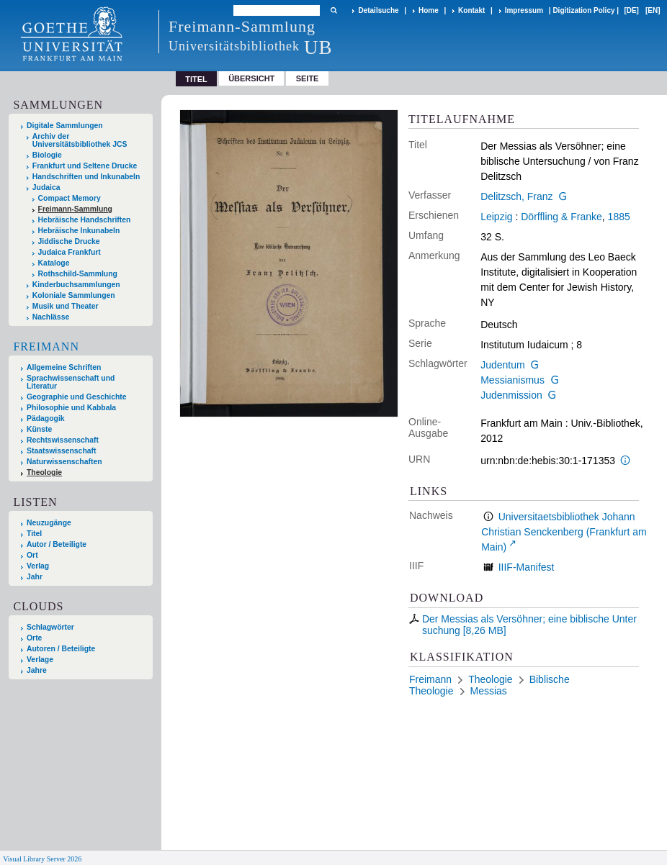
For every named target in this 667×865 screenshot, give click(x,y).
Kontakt (471, 10)
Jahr (34, 577)
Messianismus (512, 380)
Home (428, 10)
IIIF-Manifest (526, 567)
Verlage (40, 660)
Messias (488, 691)
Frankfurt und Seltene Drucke (85, 166)
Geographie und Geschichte (77, 397)
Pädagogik (46, 418)
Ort (32, 555)
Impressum (524, 10)
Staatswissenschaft (61, 451)
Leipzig (496, 216)
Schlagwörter (50, 627)
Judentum (502, 365)
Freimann (46, 346)
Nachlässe (50, 317)
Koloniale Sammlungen (73, 295)
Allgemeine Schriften (64, 367)
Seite (307, 78)
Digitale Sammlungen (65, 126)
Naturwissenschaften (64, 462)
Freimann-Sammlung (75, 209)
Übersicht (251, 78)
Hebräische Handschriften (84, 220)
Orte (34, 638)
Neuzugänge (49, 523)
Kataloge (54, 263)
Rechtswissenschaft (63, 440)
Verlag (38, 566)
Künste (39, 429)
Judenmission (511, 395)
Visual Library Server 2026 (42, 859)
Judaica (46, 187)
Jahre (37, 670)
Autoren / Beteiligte (61, 649)
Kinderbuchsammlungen (76, 285)
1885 (619, 216)
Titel (34, 534)
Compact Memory (69, 198)
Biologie (47, 155)
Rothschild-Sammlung (77, 274)
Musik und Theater (65, 306)
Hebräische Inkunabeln (79, 231)
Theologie (44, 472)
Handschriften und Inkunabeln (86, 177)
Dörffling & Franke (561, 216)
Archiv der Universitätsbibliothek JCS (79, 140)
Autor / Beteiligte (56, 544)
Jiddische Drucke (69, 241)
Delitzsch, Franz (516, 196)
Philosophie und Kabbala (71, 408)
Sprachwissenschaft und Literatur (71, 382)
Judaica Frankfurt (69, 252)
